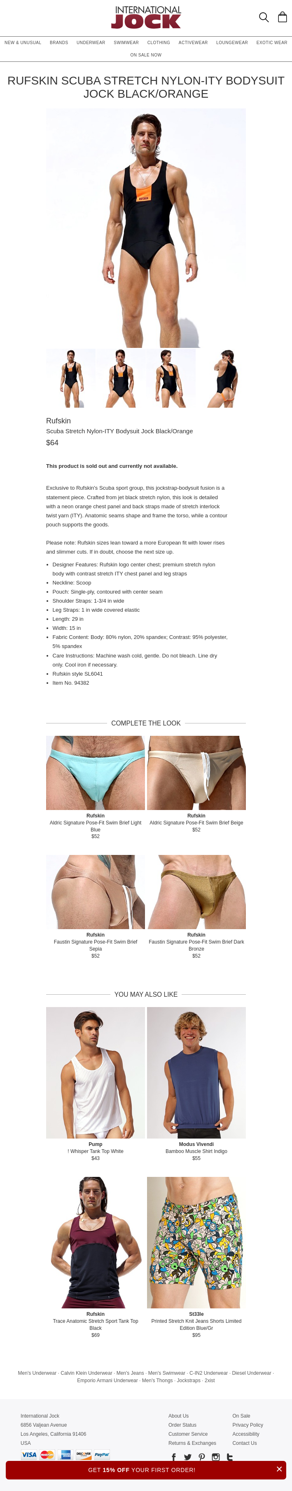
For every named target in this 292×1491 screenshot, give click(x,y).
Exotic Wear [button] (272, 42)
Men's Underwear (37, 1373)
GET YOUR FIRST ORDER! (187, 1469)
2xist (210, 1380)
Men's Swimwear (166, 1373)
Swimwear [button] (126, 42)
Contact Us (244, 1443)
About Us (178, 1416)
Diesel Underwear (251, 1373)
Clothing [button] (159, 42)
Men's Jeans (130, 1373)
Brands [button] (59, 42)
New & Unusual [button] (23, 42)
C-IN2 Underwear (208, 1373)
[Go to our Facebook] (174, 1458)
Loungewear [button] (232, 42)
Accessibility (245, 1434)
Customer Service (188, 1434)
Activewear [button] (193, 42)
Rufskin (58, 421)
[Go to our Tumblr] (229, 1458)
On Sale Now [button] (146, 55)
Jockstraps (189, 1380)
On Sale (241, 1416)
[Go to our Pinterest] (201, 1458)
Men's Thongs (157, 1380)
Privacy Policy (247, 1425)
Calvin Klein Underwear (86, 1373)
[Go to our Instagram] (215, 1458)
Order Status (182, 1425)
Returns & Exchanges (192, 1443)
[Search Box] (264, 17)
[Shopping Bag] (282, 17)
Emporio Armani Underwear (107, 1380)
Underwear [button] (91, 42)
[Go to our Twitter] (187, 1458)
